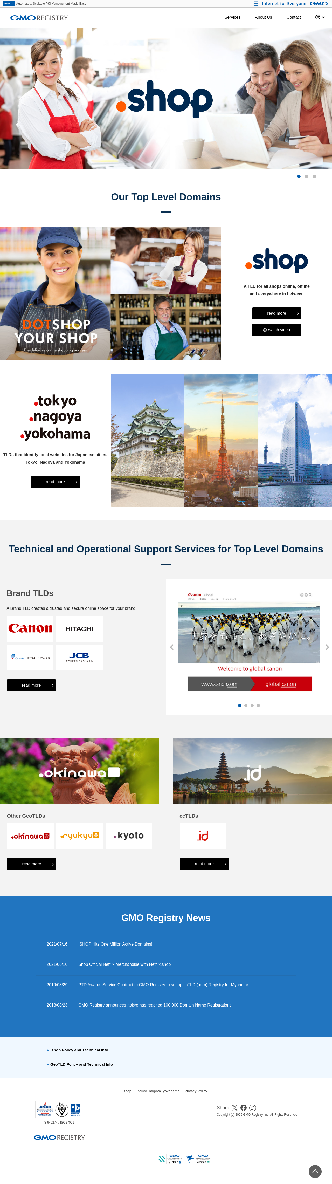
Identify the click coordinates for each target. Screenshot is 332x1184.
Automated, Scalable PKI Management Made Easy (44, 3)
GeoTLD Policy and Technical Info (81, 1064)
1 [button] (298, 176)
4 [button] (258, 705)
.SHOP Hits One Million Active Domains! (115, 944)
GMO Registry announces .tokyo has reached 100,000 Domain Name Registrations (155, 1005)
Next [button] (326, 647)
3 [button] (314, 176)
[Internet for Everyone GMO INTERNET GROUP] (296, 3)
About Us (263, 17)
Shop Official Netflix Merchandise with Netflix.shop (124, 964)
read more (276, 313)
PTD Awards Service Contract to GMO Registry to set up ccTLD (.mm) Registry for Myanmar (163, 985)
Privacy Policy (196, 1091)
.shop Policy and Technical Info (79, 1050)
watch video (279, 329)
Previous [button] (171, 647)
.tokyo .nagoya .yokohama (158, 1091)
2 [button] (306, 176)
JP (323, 17)
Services (232, 17)
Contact (294, 17)
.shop (126, 1091)
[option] (166, 98)
